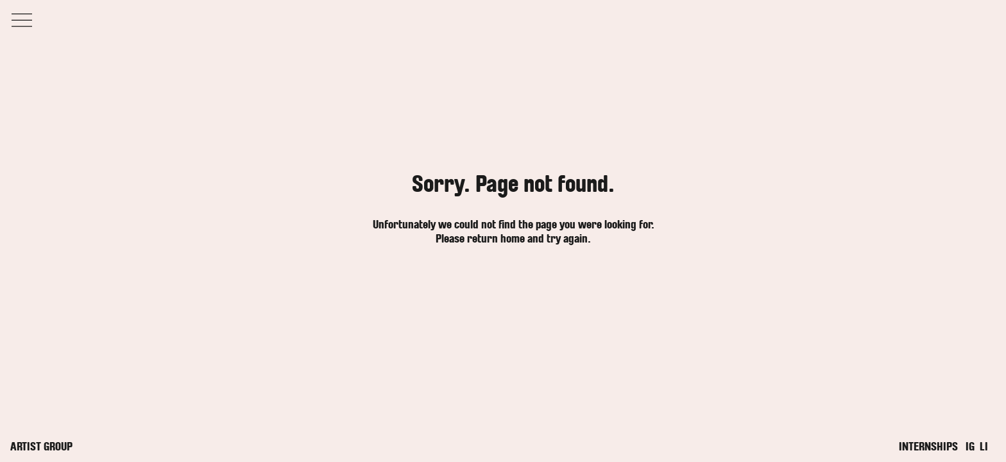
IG (970, 447)
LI (984, 447)
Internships (928, 447)
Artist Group (41, 447)
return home (496, 239)
